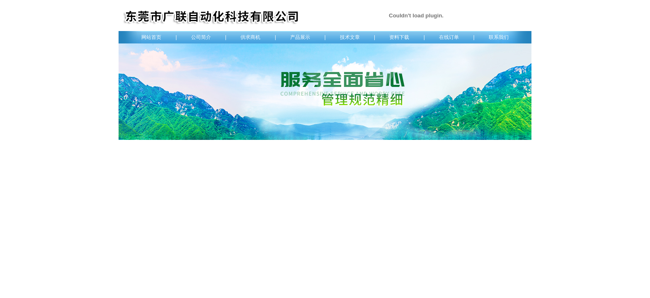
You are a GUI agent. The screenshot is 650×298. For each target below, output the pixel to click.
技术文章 (350, 37)
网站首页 (151, 37)
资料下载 (399, 37)
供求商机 (250, 37)
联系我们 (499, 37)
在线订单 (449, 37)
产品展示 (300, 37)
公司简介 (201, 37)
